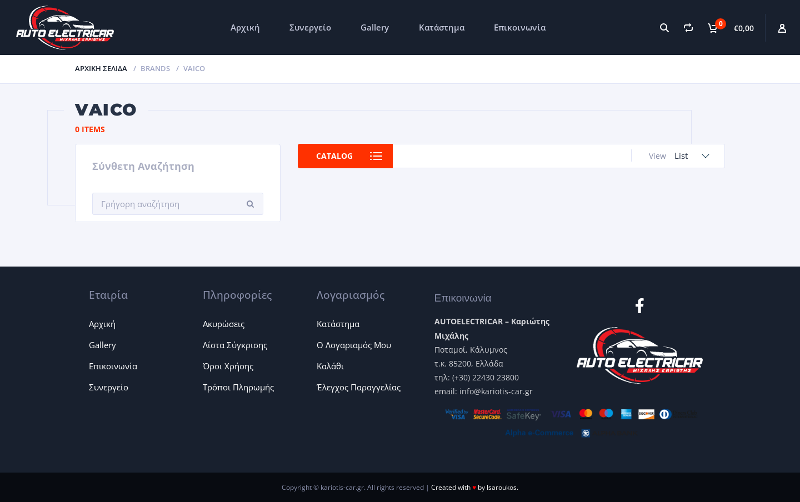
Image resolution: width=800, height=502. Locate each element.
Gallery (375, 27)
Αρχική (245, 27)
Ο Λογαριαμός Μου (354, 344)
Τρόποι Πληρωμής (238, 387)
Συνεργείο (310, 27)
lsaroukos (502, 487)
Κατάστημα (441, 27)
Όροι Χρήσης (228, 366)
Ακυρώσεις (223, 323)
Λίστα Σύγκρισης (235, 344)
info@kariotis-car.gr (496, 391)
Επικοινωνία (520, 27)
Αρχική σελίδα (101, 68)
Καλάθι (330, 366)
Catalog (334, 155)
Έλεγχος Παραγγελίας (359, 387)
